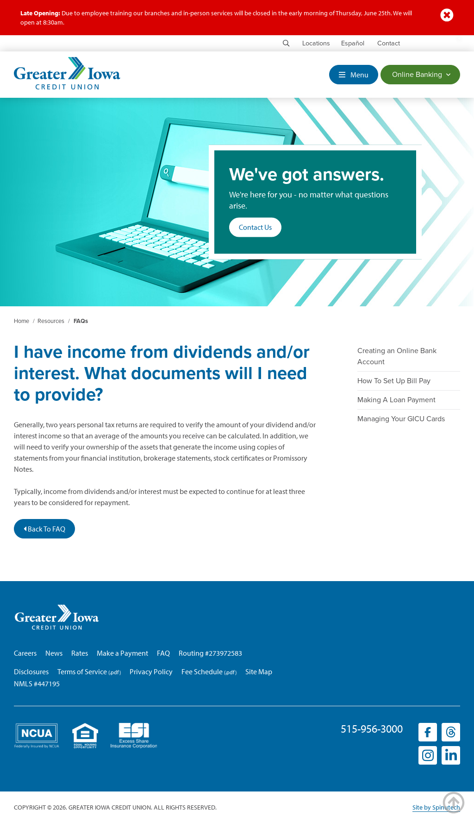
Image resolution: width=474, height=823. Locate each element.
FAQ (163, 653)
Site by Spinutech (436, 807)
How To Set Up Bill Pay (393, 381)
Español (352, 43)
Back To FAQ (44, 528)
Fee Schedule (202, 671)
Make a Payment (122, 653)
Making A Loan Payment (396, 400)
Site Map (258, 671)
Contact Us (255, 227)
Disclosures (31, 671)
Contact (388, 43)
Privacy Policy (151, 671)
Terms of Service (82, 671)
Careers (25, 653)
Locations (316, 43)
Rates (79, 653)
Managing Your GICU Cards (401, 419)
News (53, 653)
